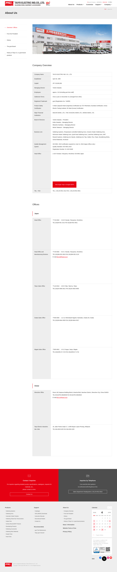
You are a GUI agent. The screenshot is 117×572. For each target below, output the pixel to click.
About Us (71, 4)
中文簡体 (110, 2)
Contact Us (29, 494)
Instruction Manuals (39, 516)
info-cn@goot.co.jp (62, 397)
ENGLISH (105, 2)
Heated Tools (9, 534)
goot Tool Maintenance (40, 530)
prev (108, 507)
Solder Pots (9, 521)
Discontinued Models (40, 518)
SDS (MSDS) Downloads (41, 513)
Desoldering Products (11, 526)
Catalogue (37, 511)
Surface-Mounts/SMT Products (13, 523)
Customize (89, 4)
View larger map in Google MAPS (64, 184)
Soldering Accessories (11, 529)
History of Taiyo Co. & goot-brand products (16, 54)
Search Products (91, 2)
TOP (105, 9)
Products (80, 4)
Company (107, 4)
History (9, 40)
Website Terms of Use (69, 528)
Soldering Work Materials (12, 531)
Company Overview (68, 511)
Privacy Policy (67, 531)
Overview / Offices (12, 27)
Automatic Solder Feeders (12, 516)
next (111, 507)
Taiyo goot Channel (39, 532)
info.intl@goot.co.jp (62, 257)
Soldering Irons (9, 513)
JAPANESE (99, 2)
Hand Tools (8, 536)
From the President (12, 34)
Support (98, 4)
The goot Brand (11, 46)
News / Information (68, 524)
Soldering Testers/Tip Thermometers (15, 518)
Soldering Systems (10, 511)
